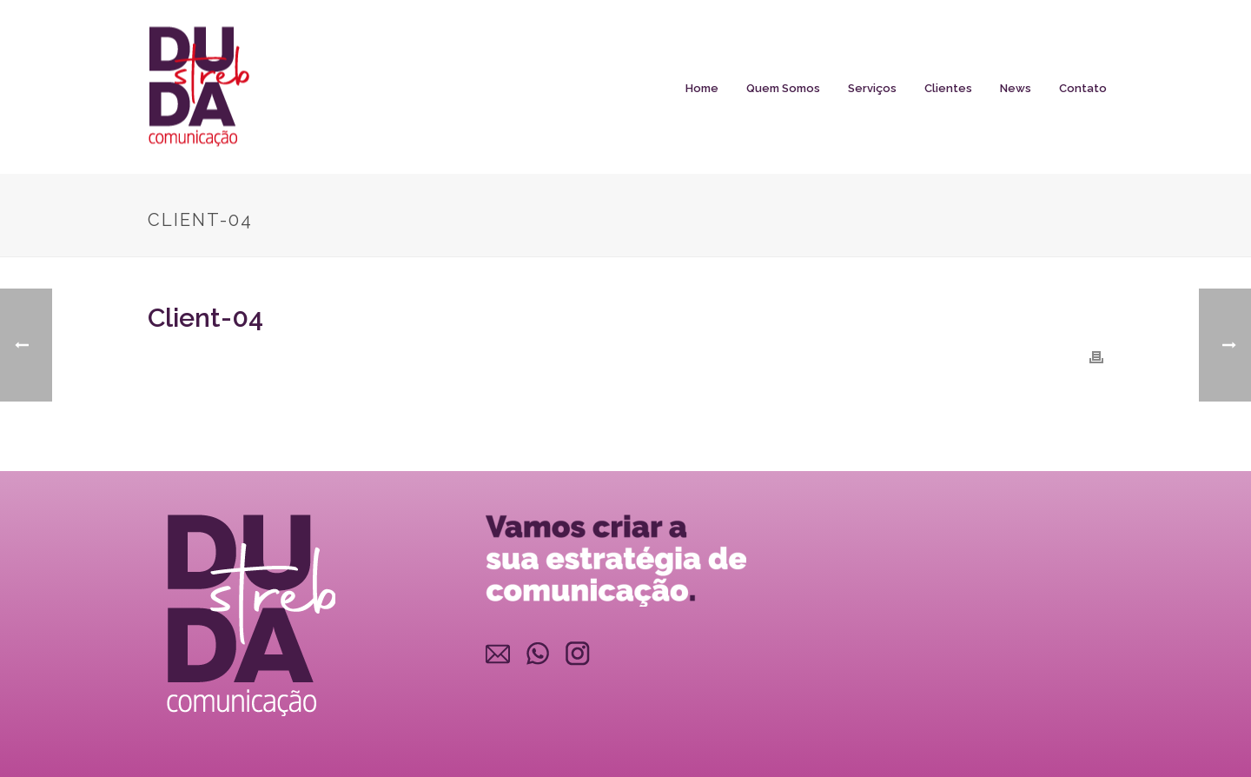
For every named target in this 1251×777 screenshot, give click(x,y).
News (1015, 88)
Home (701, 88)
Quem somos (783, 88)
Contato (1083, 88)
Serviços (872, 88)
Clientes (948, 88)
